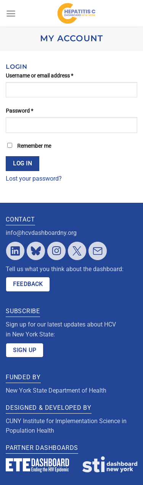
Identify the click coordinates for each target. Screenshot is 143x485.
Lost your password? (34, 178)
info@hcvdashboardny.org (41, 232)
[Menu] (11, 13)
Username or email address (39, 76)
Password (19, 111)
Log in (22, 163)
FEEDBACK (28, 284)
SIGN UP (24, 350)
